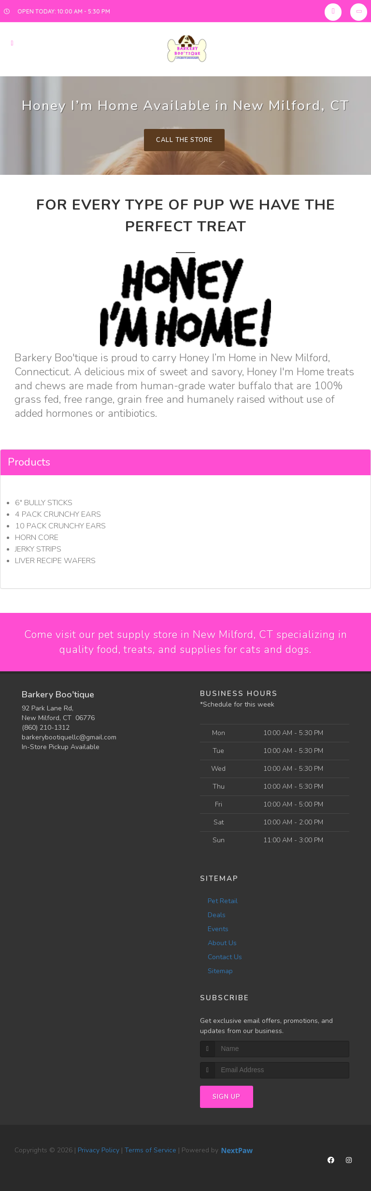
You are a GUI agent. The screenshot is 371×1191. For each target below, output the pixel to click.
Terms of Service (150, 1150)
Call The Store (184, 140)
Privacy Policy (98, 1150)
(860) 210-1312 (46, 728)
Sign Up (227, 1097)
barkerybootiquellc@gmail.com (69, 737)
